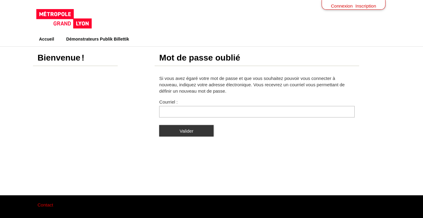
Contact (45, 204)
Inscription (366, 5)
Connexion (342, 5)
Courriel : (168, 101)
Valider (187, 131)
